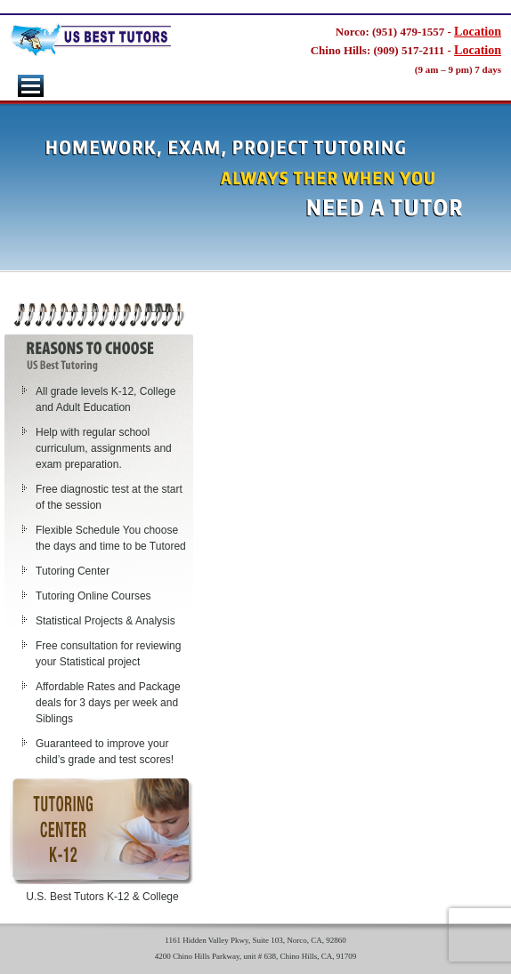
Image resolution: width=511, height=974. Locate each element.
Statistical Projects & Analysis (105, 621)
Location (477, 31)
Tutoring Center (73, 571)
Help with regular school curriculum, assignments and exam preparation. (104, 448)
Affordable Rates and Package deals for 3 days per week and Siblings (108, 702)
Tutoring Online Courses (93, 596)
